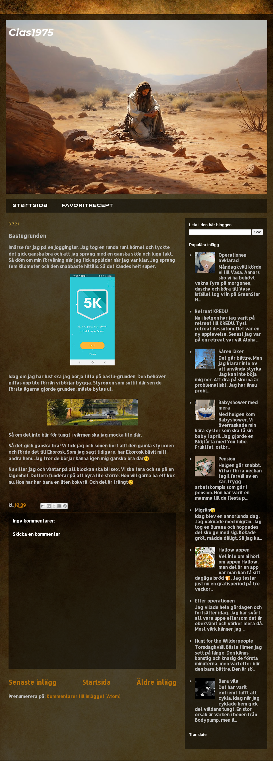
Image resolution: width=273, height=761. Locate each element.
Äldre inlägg (156, 682)
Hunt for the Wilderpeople (224, 641)
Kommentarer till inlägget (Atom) (83, 696)
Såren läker (231, 351)
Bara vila (228, 681)
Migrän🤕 (205, 510)
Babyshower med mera (238, 405)
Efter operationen (215, 601)
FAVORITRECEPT (87, 205)
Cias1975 (31, 32)
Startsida (30, 205)
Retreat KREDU (211, 311)
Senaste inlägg (32, 682)
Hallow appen (233, 550)
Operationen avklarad (232, 257)
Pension (226, 459)
